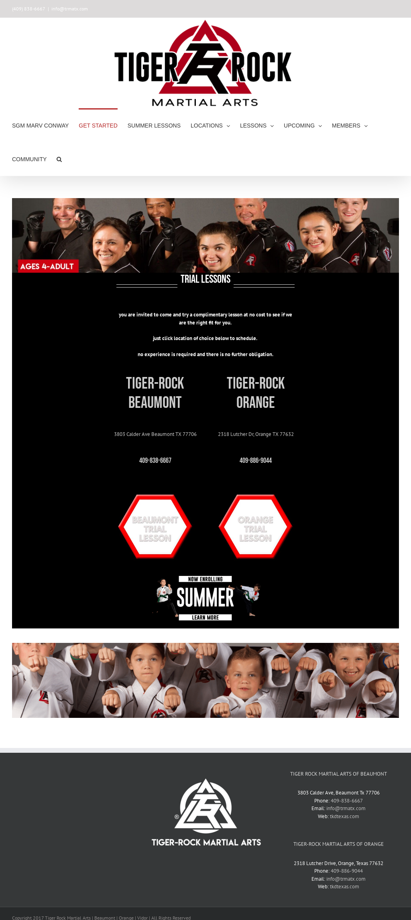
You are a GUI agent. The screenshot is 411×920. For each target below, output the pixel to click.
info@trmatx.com (69, 9)
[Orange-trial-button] (255, 485)
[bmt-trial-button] (155, 485)
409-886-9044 (347, 870)
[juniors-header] (205, 645)
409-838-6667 (347, 800)
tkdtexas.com (344, 816)
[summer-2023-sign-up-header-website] (205, 578)
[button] (59, 159)
